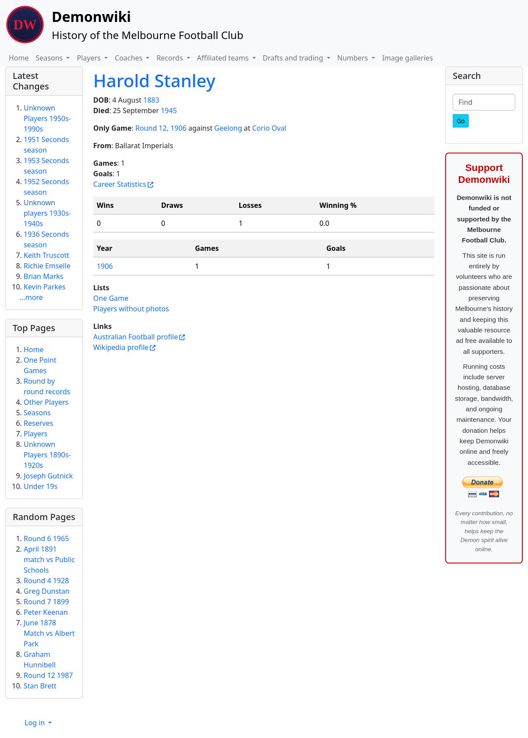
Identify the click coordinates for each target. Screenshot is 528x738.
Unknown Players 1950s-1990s (47, 118)
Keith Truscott (46, 255)
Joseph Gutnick (48, 476)
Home (19, 58)
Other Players (46, 402)
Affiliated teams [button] (224, 58)
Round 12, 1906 (161, 128)
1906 (105, 266)
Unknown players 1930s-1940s (47, 213)
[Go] (461, 121)
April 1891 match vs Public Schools (49, 559)
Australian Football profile (135, 337)
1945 (169, 110)
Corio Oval (269, 128)
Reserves (38, 423)
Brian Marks (43, 276)
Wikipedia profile (121, 347)
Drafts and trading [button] (294, 58)
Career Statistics (119, 184)
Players (35, 434)
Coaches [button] (129, 58)
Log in (35, 722)
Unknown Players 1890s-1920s (47, 454)
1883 (151, 100)
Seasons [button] (50, 58)
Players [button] (89, 58)
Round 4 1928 (46, 580)
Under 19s (40, 486)
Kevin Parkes (44, 287)
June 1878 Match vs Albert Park (49, 633)
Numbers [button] (353, 58)
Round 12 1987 (48, 675)
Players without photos (131, 309)
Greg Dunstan (47, 591)
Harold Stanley (154, 80)
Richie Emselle (47, 266)
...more (31, 297)
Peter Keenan (46, 612)
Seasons (37, 412)
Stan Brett (40, 686)
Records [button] (170, 58)
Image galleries (407, 58)
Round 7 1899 (46, 601)
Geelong (228, 128)
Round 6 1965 (46, 538)
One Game (110, 298)
